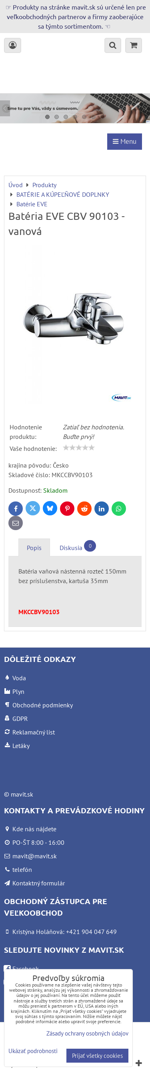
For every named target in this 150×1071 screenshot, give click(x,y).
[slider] (79, 447)
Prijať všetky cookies (97, 1055)
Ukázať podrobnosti (33, 1051)
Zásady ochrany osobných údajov (87, 1033)
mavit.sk (22, 794)
